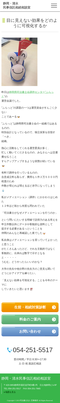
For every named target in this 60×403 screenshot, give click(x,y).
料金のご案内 (30, 319)
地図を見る (10, 392)
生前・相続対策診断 (30, 307)
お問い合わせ (30, 331)
